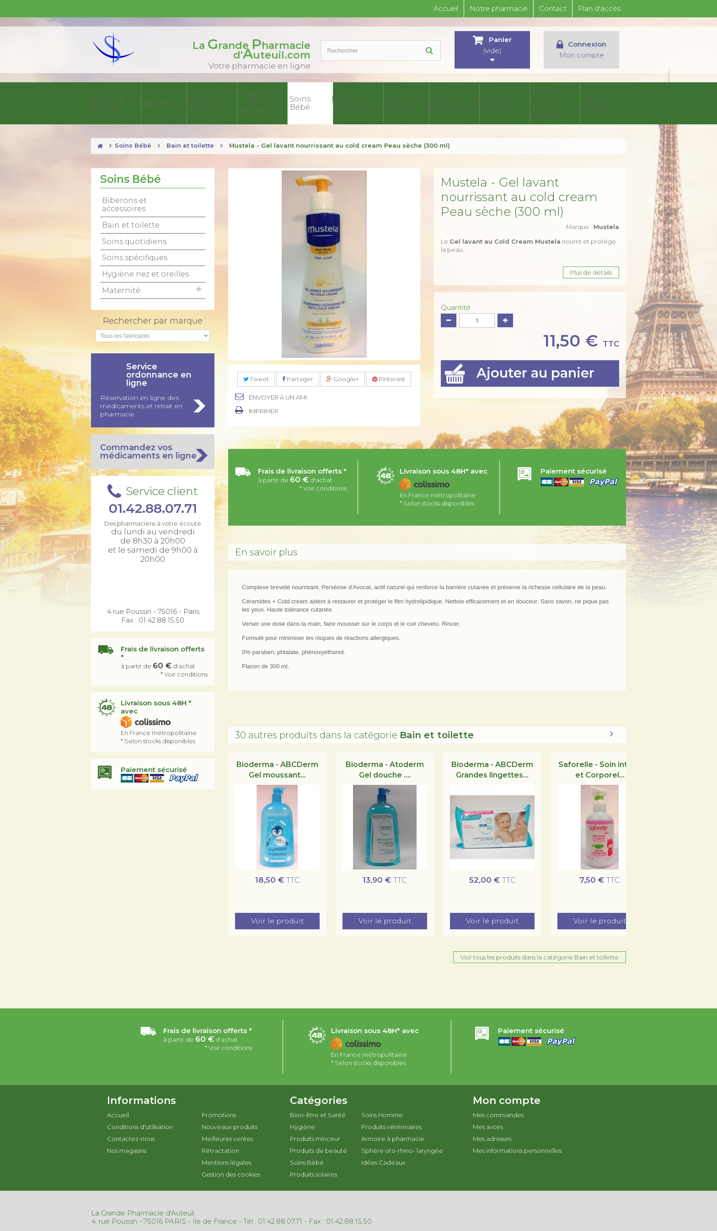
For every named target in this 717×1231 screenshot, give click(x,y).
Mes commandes (498, 1113)
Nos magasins (126, 1148)
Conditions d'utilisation (140, 1125)
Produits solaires (381, 102)
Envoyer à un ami (278, 395)
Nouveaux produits (229, 1125)
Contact (553, 8)
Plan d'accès (599, 8)
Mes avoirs (488, 1125)
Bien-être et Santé (157, 102)
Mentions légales (226, 1160)
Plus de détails (591, 270)
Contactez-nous (131, 1136)
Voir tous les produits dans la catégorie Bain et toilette (539, 955)
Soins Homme (425, 102)
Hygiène (202, 102)
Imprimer (263, 409)
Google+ (342, 377)
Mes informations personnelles (517, 1148)
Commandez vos (152, 450)
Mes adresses (492, 1136)
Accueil (445, 8)
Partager (297, 377)
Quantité (456, 306)
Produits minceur (247, 102)
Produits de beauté (291, 102)
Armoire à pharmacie (514, 102)
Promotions (219, 1113)
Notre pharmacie (499, 8)
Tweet (256, 377)
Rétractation (220, 1148)
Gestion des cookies (231, 1172)
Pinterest (388, 377)
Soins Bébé (336, 102)
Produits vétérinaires (469, 102)
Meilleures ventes (227, 1136)
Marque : (592, 225)
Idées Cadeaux (603, 102)
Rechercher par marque (153, 319)
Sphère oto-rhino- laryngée (558, 102)
